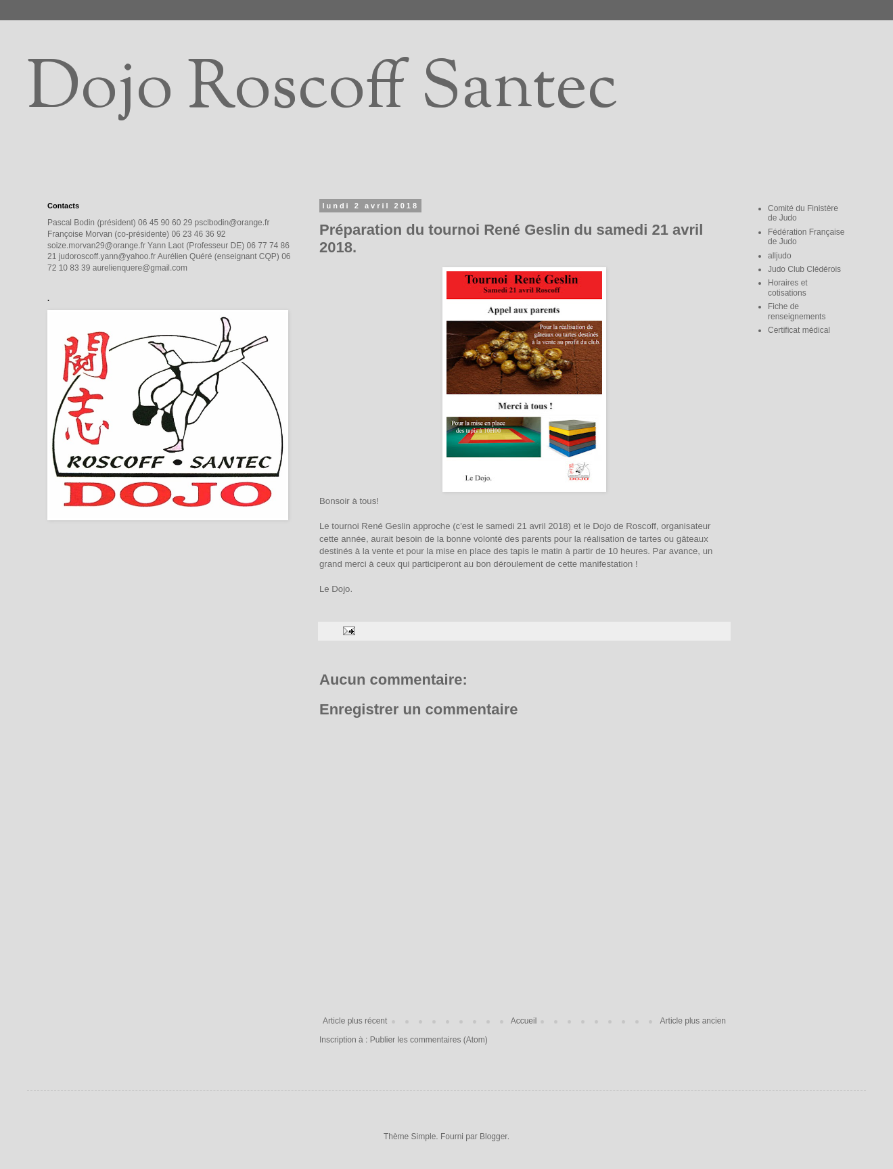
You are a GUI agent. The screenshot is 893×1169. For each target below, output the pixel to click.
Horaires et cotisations (788, 287)
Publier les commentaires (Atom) (429, 1040)
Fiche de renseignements (796, 311)
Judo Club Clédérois (804, 269)
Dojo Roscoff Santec (322, 90)
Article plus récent (355, 1021)
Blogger (493, 1136)
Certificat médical (799, 330)
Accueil (524, 1021)
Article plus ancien (693, 1021)
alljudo (780, 255)
